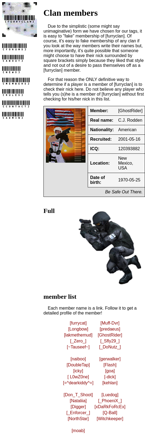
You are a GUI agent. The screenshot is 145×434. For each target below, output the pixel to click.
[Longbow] (78, 329)
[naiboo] (78, 359)
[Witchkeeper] (110, 418)
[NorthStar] (78, 418)
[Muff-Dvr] (109, 323)
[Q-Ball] (110, 412)
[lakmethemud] (78, 335)
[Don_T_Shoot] (78, 394)
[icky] (78, 371)
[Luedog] (110, 394)
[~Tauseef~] (78, 347)
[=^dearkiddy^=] (78, 382)
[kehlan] (110, 382)
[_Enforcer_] (78, 412)
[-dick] (110, 377)
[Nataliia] (78, 400)
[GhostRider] (110, 335)
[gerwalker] (110, 359)
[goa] (110, 371)
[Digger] (78, 406)
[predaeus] (110, 329)
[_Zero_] (78, 341)
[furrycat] (78, 323)
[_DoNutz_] (110, 347)
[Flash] (109, 365)
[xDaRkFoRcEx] (109, 406)
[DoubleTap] (78, 365)
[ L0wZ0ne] (78, 377)
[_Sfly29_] (109, 341)
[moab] (78, 430)
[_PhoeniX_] (110, 400)
